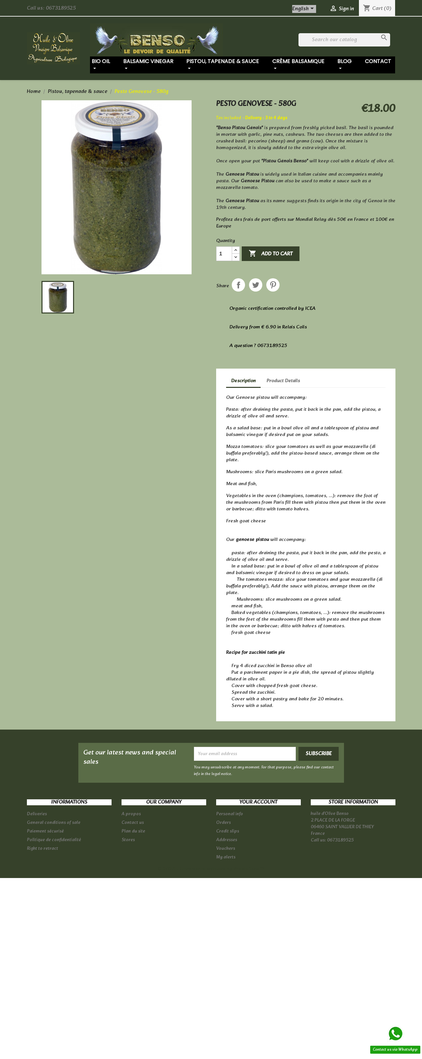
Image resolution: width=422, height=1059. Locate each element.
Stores (128, 840)
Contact (378, 61)
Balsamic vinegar (148, 64)
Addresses (226, 840)
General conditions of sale (53, 823)
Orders (223, 823)
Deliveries (37, 814)
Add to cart (271, 253)
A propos (131, 814)
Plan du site (133, 831)
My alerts (225, 857)
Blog (344, 64)
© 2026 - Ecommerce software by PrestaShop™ (211, 869)
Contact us (133, 823)
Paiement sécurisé (45, 831)
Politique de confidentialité (54, 840)
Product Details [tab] (283, 381)
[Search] (344, 39)
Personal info (229, 814)
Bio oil (101, 64)
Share (238, 285)
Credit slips (227, 831)
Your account (258, 802)
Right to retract (42, 848)
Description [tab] (243, 381)
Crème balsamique (298, 64)
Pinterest (273, 285)
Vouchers (225, 848)
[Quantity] (224, 253)
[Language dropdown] (304, 9)
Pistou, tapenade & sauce (222, 64)
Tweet (255, 285)
